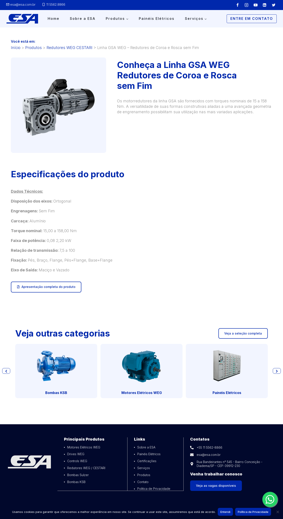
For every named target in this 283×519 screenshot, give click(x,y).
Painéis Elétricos (156, 18)
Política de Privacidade (253, 512)
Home (53, 18)
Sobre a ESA (82, 18)
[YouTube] (256, 5)
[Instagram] (246, 5)
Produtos (33, 47)
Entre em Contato (251, 18)
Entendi (225, 512)
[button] (6, 371)
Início (15, 47)
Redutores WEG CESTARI (69, 47)
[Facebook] (237, 5)
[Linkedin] (264, 5)
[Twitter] (274, 5)
